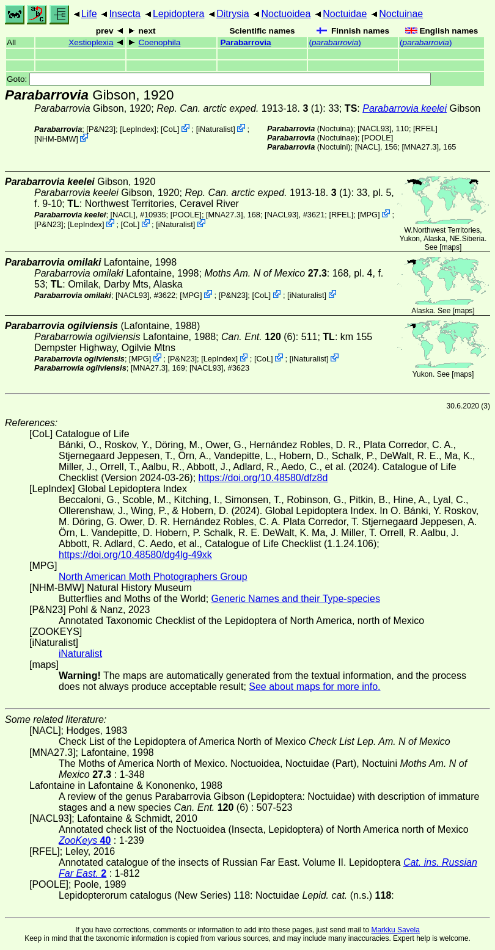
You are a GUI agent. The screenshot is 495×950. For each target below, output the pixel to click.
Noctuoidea (285, 14)
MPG (369, 214)
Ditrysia (232, 14)
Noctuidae (345, 14)
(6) (258, 337)
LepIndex (138, 129)
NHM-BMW (56, 138)
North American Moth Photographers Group (153, 576)
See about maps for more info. (314, 686)
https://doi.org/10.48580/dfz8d (263, 478)
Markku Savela (395, 930)
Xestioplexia (90, 42)
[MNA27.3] (420, 146)
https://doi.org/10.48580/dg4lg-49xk (135, 554)
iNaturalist (215, 129)
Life (89, 14)
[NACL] (367, 146)
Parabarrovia (245, 42)
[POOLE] (377, 137)
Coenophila (160, 42)
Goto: (219, 79)
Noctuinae (401, 14)
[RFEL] (425, 128)
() (335, 42)
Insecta (125, 14)
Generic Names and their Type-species (295, 598)
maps (451, 247)
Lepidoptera (179, 14)
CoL (170, 129)
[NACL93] (374, 128)
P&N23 (101, 129)
